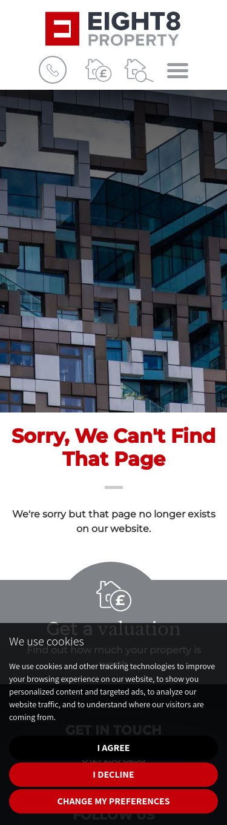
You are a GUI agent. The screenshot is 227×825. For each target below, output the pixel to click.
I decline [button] (113, 774)
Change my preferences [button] (113, 801)
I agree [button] (113, 747)
